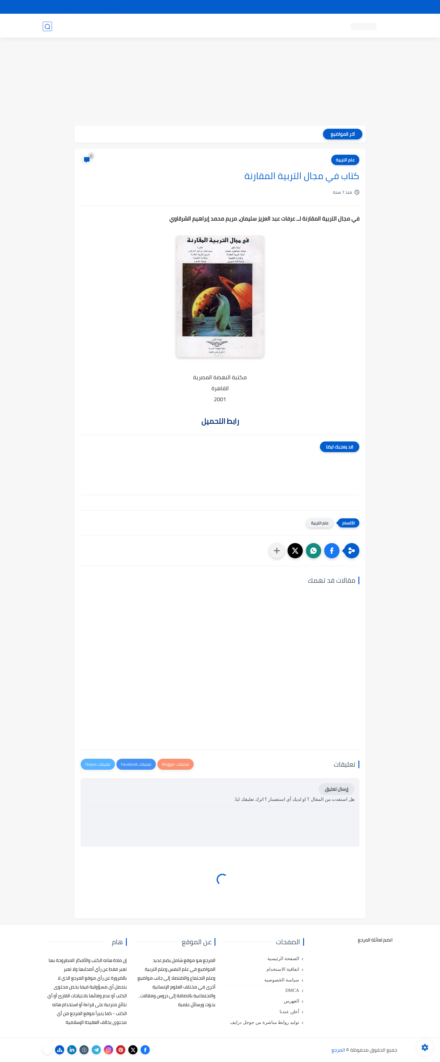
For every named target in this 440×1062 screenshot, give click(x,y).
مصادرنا (288, 7)
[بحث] (47, 26)
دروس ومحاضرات (86, 26)
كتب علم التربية (265, 26)
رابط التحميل (220, 421)
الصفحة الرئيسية (283, 958)
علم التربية (345, 160)
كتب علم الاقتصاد (185, 26)
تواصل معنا (385, 7)
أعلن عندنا (289, 1011)
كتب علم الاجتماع (226, 26)
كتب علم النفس (302, 26)
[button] (331, 550)
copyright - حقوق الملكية (204, 7)
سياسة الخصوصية (281, 979)
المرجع (338, 1049)
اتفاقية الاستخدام (282, 969)
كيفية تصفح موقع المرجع (344, 7)
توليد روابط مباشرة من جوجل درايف (264, 1022)
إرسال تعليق (336, 789)
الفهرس (291, 1001)
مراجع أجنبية (121, 26)
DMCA (292, 990)
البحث (308, 7)
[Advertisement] (220, 83)
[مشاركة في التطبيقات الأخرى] (276, 550)
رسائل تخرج (150, 26)
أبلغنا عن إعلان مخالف (254, 7)
